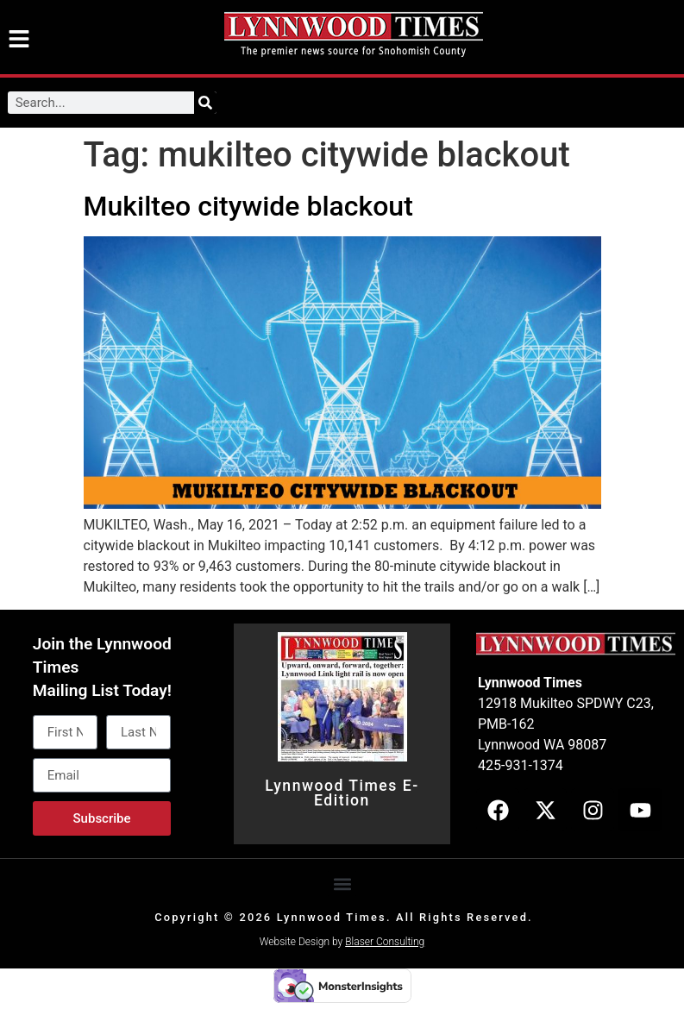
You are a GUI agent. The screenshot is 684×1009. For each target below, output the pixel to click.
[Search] (205, 102)
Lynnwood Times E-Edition (341, 793)
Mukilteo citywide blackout (248, 206)
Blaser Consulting (384, 942)
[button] (342, 883)
